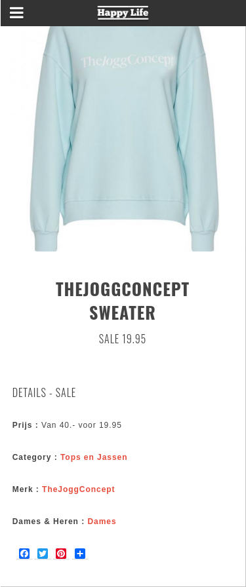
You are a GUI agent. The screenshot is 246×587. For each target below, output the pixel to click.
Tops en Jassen (94, 457)
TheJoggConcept (78, 489)
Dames (101, 521)
